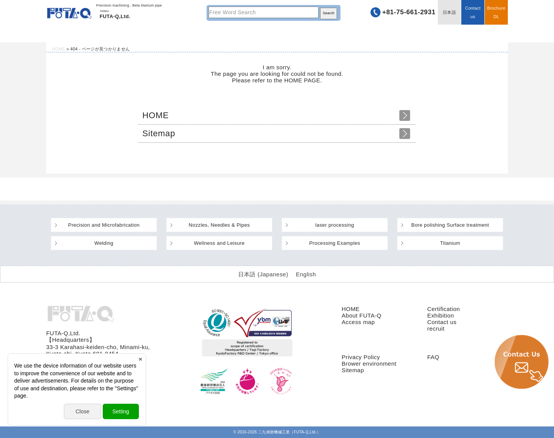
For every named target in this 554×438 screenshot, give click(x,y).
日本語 (449, 12)
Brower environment (369, 363)
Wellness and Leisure (219, 243)
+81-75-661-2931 (409, 12)
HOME (92, 33)
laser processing (334, 225)
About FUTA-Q (361, 315)
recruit (435, 328)
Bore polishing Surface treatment (450, 225)
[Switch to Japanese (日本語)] (263, 274)
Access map (358, 322)
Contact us (473, 12)
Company (369, 33)
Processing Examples (334, 243)
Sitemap (158, 133)
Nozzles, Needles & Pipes (219, 225)
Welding (103, 243)
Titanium (450, 243)
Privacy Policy (361, 357)
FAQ (433, 357)
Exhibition (440, 315)
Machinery (277, 33)
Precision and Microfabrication (104, 225)
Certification (443, 309)
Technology (184, 33)
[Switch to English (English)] (306, 274)
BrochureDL (496, 12)
